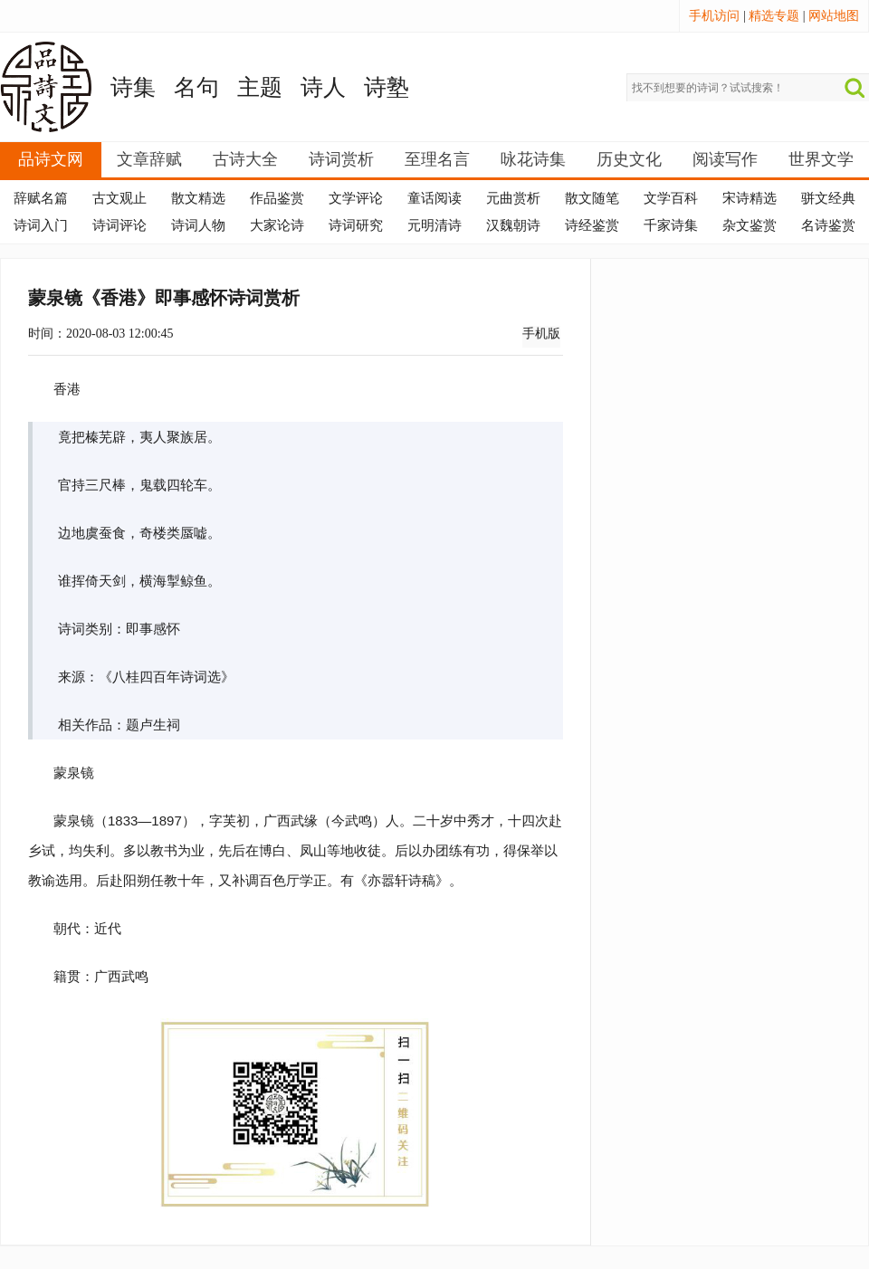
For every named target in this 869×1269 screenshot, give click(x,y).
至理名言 (437, 159)
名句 (196, 87)
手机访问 (714, 16)
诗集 (133, 87)
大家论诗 (277, 225)
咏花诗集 (533, 159)
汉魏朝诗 (513, 225)
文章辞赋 (149, 159)
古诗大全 (245, 159)
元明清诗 (434, 225)
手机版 (541, 333)
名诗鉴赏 (828, 225)
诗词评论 (119, 225)
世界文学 (821, 159)
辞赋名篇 (41, 198)
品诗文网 (50, 159)
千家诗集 (671, 225)
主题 (259, 87)
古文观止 (119, 198)
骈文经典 (828, 198)
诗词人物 (198, 225)
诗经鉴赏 (592, 225)
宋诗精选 (749, 198)
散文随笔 (592, 198)
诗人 (323, 87)
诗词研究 (356, 225)
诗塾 (386, 87)
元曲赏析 (513, 198)
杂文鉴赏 (749, 225)
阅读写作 (725, 159)
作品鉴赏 (277, 198)
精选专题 (774, 16)
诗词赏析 (341, 159)
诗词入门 (41, 225)
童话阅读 (434, 198)
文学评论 (356, 198)
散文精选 (198, 198)
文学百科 (671, 198)
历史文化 (629, 159)
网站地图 (833, 16)
